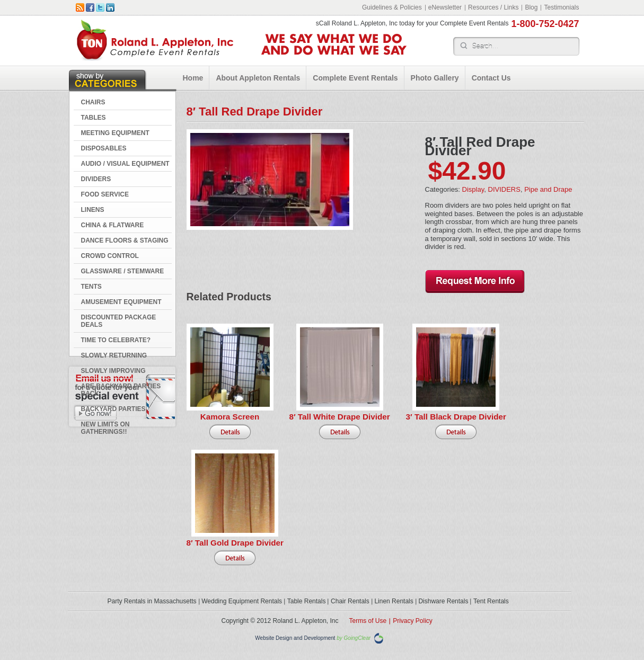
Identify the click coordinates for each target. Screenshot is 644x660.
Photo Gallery (435, 78)
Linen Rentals (393, 601)
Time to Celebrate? (116, 340)
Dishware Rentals (443, 601)
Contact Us (491, 78)
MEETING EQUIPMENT (115, 133)
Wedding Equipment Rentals (241, 601)
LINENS (92, 209)
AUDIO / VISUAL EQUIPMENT (125, 163)
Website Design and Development (295, 638)
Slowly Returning (114, 355)
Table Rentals (306, 601)
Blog (531, 7)
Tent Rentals (491, 601)
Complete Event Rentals (355, 78)
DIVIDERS (96, 179)
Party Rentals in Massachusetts (152, 601)
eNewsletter (445, 7)
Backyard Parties (113, 409)
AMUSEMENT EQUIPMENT (121, 302)
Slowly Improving (113, 370)
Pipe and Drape (548, 189)
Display (473, 189)
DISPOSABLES (104, 148)
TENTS (91, 286)
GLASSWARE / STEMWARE (122, 271)
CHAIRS (93, 102)
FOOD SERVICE (105, 194)
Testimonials (561, 7)
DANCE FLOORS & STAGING (125, 240)
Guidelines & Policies (392, 7)
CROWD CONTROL (110, 256)
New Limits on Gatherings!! (105, 428)
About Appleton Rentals (258, 78)
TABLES (93, 117)
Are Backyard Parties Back (121, 389)
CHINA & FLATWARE (112, 225)
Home (193, 78)
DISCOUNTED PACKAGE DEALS (118, 321)
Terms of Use (368, 621)
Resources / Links (493, 7)
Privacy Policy (413, 621)
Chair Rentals (350, 601)
